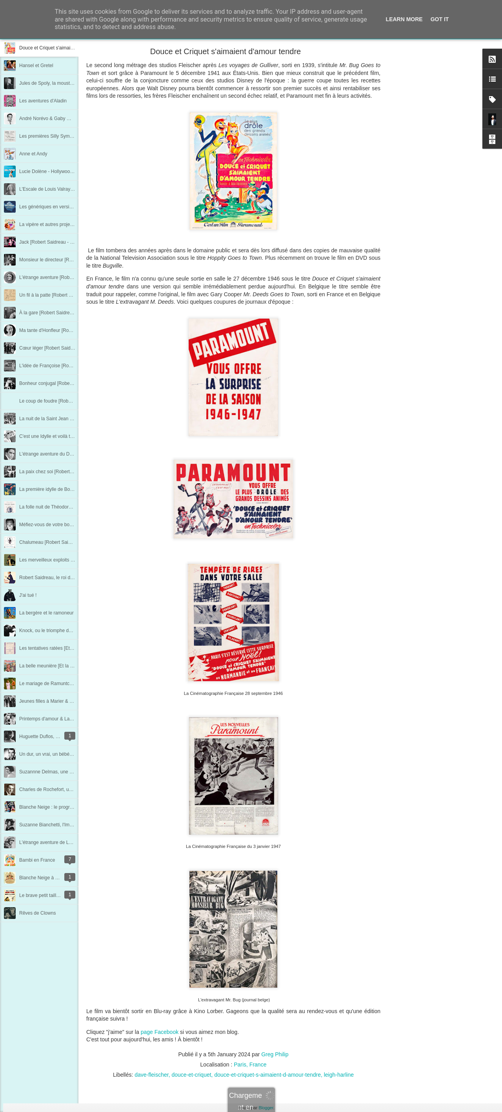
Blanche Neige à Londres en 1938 (54, 877)
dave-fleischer (151, 1075)
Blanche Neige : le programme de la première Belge (73, 807)
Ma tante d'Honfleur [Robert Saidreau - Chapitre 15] (73, 330)
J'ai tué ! (27, 595)
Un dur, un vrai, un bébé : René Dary (57, 754)
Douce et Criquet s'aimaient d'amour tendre (64, 48)
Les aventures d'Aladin (43, 101)
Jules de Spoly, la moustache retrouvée (60, 83)
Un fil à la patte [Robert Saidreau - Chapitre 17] (68, 295)
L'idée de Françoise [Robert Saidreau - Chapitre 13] (73, 365)
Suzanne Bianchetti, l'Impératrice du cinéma (65, 825)
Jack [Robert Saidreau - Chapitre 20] (57, 242)
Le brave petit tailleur (41, 895)
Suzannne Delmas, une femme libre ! (57, 772)
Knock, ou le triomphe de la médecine (58, 630)
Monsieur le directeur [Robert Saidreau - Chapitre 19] (74, 260)
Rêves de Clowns (37, 913)
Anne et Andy (33, 154)
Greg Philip (274, 1054)
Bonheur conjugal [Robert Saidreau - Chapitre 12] (71, 383)
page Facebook (160, 1032)
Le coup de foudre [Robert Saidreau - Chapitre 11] (71, 401)
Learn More (404, 19)
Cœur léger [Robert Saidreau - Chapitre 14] (64, 348)
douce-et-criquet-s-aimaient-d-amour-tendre (267, 1075)
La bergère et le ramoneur (46, 613)
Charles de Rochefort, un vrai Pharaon (59, 789)
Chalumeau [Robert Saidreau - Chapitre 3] (63, 542)
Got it (440, 19)
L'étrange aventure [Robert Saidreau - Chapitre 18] (72, 277)
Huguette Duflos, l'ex (40, 736)
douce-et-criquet (191, 1075)
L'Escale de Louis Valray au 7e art (54, 189)
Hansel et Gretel (36, 65)
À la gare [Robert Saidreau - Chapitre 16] (62, 312)
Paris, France (250, 1064)
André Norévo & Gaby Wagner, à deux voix (64, 118)
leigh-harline (339, 1075)
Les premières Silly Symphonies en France (64, 136)
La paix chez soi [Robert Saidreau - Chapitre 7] (68, 471)
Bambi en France (37, 860)
